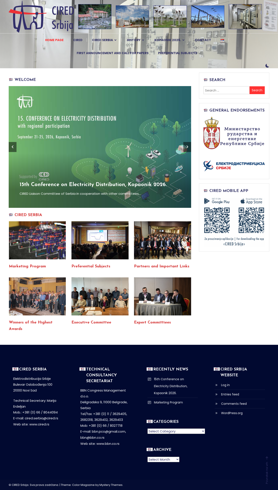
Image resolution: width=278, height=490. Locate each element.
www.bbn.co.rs (107, 443)
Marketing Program (27, 266)
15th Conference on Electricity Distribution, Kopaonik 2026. (94, 184)
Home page (54, 40)
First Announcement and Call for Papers (113, 53)
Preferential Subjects (177, 53)
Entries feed (230, 394)
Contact (203, 40)
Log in (225, 385)
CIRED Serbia (102, 40)
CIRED (78, 40)
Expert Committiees (152, 322)
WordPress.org (232, 413)
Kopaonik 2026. (167, 40)
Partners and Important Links (161, 266)
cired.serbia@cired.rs (41, 418)
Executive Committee (91, 322)
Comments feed (234, 404)
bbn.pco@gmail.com (108, 431)
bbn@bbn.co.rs (92, 437)
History (134, 40)
